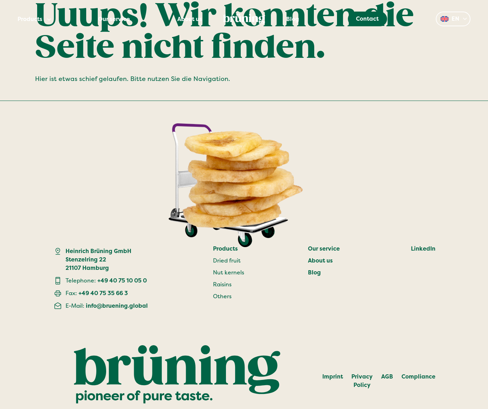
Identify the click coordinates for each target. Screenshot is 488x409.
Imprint (332, 376)
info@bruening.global (117, 305)
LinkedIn (423, 248)
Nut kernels (228, 272)
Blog (292, 19)
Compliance (418, 376)
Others (222, 296)
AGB (387, 376)
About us (189, 19)
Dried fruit (227, 260)
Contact (367, 18)
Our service (114, 19)
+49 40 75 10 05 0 (122, 280)
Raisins (222, 284)
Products (30, 19)
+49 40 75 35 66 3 (103, 293)
